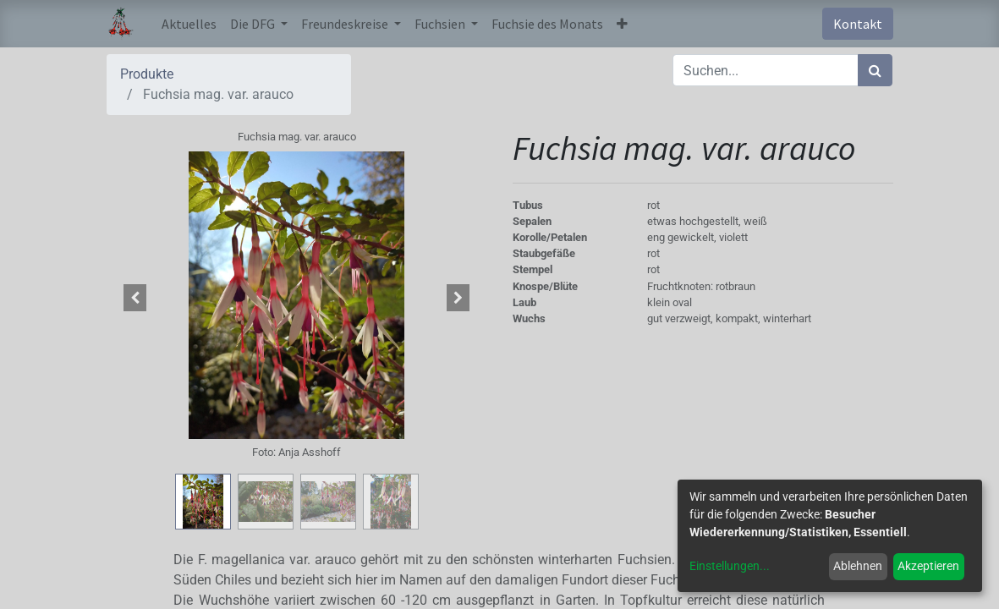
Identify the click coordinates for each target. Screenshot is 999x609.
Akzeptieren (928, 566)
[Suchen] (875, 70)
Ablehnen (857, 566)
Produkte (146, 74)
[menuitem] (189, 24)
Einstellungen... (729, 566)
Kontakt (857, 23)
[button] (622, 24)
